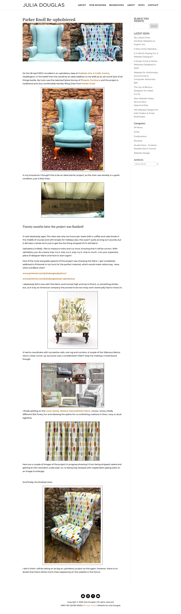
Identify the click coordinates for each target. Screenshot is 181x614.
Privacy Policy (90, 605)
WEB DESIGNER (97, 5)
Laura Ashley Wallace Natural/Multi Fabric (68, 411)
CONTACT (153, 5)
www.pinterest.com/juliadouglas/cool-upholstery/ (49, 279)
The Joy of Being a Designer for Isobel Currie (143, 90)
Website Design (142, 153)
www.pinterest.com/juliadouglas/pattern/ (44, 273)
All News (138, 127)
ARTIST (82, 5)
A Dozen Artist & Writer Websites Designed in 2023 (145, 64)
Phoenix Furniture (90, 80)
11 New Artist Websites (145, 49)
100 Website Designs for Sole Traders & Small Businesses (146, 113)
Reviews (138, 141)
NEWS (141, 5)
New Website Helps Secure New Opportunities (144, 101)
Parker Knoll (88, 83)
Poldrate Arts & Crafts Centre (93, 73)
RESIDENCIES (116, 5)
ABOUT (131, 5)
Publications (140, 136)
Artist (137, 132)
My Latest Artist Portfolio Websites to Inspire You (144, 41)
